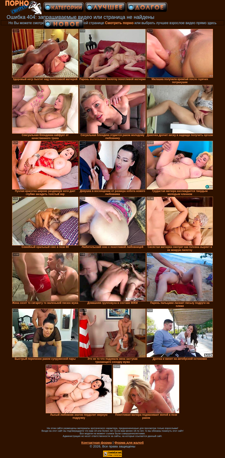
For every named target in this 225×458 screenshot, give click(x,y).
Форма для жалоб (129, 442)
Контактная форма (96, 442)
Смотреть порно (119, 23)
